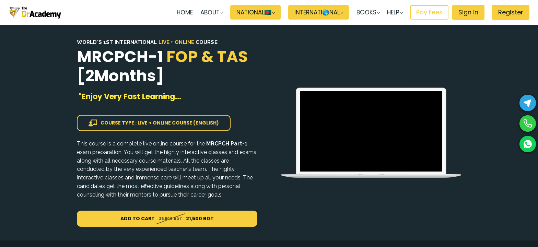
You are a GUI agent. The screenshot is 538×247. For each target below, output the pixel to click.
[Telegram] (527, 103)
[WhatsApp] (527, 144)
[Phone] (527, 123)
